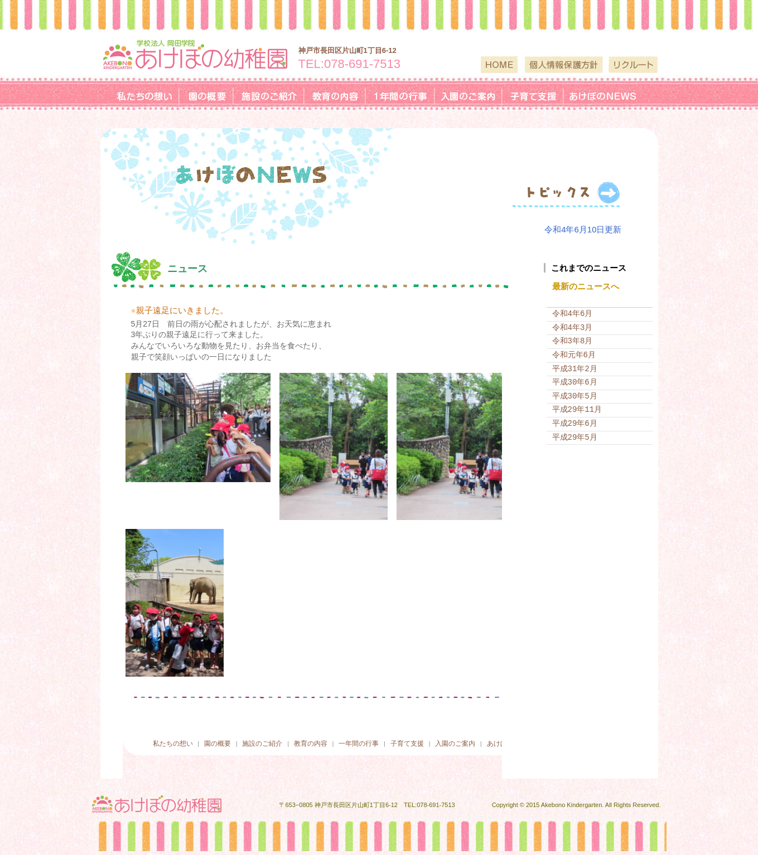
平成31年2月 (574, 367)
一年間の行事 (357, 741)
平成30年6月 (574, 381)
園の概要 (215, 741)
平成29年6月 (574, 422)
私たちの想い (173, 741)
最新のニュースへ (585, 286)
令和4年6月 (572, 313)
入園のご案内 (449, 741)
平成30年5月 (574, 395)
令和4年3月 (572, 326)
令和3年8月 (572, 340)
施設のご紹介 (260, 741)
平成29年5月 (574, 436)
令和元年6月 (574, 353)
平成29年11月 (577, 409)
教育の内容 (314, 741)
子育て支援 (401, 741)
